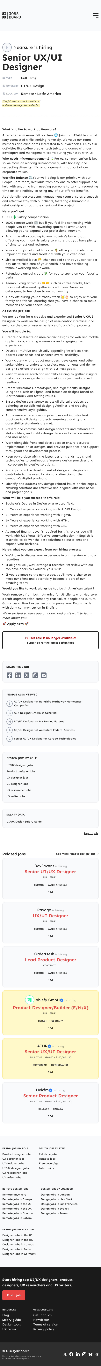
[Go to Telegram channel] (97, 1354)
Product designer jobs (20, 771)
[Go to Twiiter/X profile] (65, 1354)
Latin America (49, 94)
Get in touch (42, 1315)
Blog (5, 1315)
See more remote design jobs (75, 853)
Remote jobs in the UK (17, 1208)
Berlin (42, 1021)
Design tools (11, 1324)
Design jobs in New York (57, 1199)
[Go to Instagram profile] (84, 1354)
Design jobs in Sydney (55, 1208)
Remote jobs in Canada (17, 1213)
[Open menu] (95, 15)
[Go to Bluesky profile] (90, 1354)
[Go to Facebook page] (71, 1354)
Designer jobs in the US (17, 1235)
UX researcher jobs (18, 790)
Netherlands (59, 1065)
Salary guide (11, 1320)
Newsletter (41, 1320)
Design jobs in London (55, 1194)
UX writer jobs (15, 796)
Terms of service (45, 1324)
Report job (91, 833)
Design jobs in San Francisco (59, 1204)
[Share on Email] (44, 675)
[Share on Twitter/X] (27, 675)
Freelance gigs (48, 1163)
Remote (27, 94)
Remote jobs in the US (16, 1204)
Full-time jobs (48, 1154)
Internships (46, 1168)
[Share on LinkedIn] (18, 675)
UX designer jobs (17, 777)
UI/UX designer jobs (19, 765)
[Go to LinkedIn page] (78, 1354)
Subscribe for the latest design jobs (50, 642)
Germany (57, 1021)
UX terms (9, 1329)
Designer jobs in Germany (19, 1254)
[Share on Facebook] (9, 675)
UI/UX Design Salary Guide (24, 821)
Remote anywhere (14, 1194)
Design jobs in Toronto (55, 1213)
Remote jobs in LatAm (17, 1218)
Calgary (43, 1109)
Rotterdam (40, 1065)
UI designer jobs (17, 783)
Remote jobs (47, 1158)
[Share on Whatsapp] (35, 675)
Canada (58, 1109)
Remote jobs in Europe (17, 1199)
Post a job (14, 1295)
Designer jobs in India (16, 1249)
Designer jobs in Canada (18, 1244)
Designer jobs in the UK (17, 1239)
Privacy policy (43, 1329)
